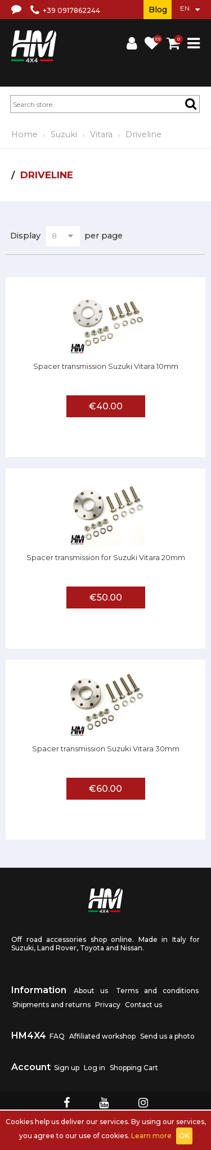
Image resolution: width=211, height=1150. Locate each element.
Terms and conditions (157, 990)
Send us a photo (167, 1036)
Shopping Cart (134, 1067)
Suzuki (64, 134)
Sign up (66, 1067)
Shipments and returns (51, 1004)
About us (91, 990)
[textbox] (105, 104)
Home (24, 134)
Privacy (107, 1004)
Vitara (101, 134)
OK (184, 1135)
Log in (94, 1067)
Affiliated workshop (102, 1036)
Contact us (143, 1004)
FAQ (57, 1036)
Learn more (151, 1135)
